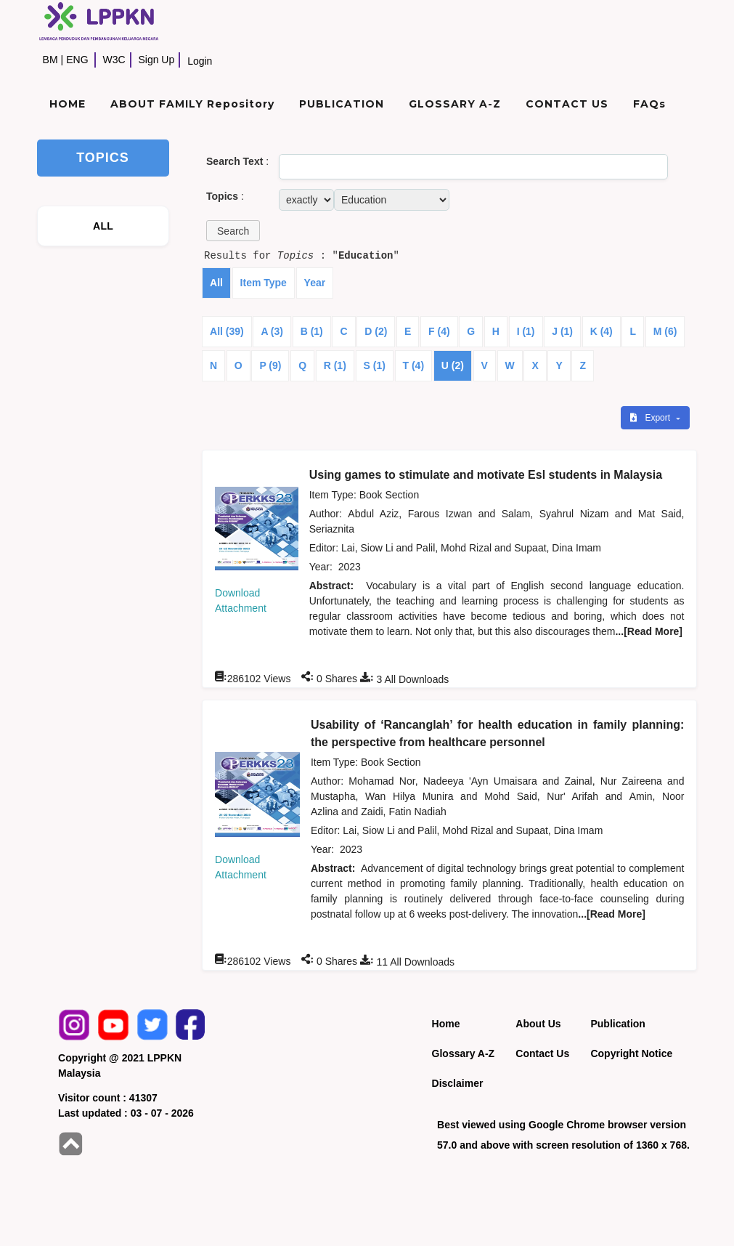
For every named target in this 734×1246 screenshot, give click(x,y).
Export (651, 418)
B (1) (312, 331)
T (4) (414, 365)
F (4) (439, 331)
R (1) (335, 365)
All (216, 282)
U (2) (452, 365)
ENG (77, 59)
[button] (233, 230)
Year (315, 282)
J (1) (562, 331)
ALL (103, 226)
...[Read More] (648, 631)
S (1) (375, 365)
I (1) (526, 331)
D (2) (375, 331)
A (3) (272, 331)
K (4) (601, 331)
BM (50, 59)
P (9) (270, 365)
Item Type (263, 282)
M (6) (665, 331)
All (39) (227, 331)
